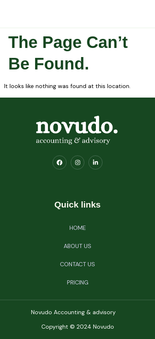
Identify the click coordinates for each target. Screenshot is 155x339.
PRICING (77, 282)
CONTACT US (77, 264)
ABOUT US (77, 246)
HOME (77, 228)
